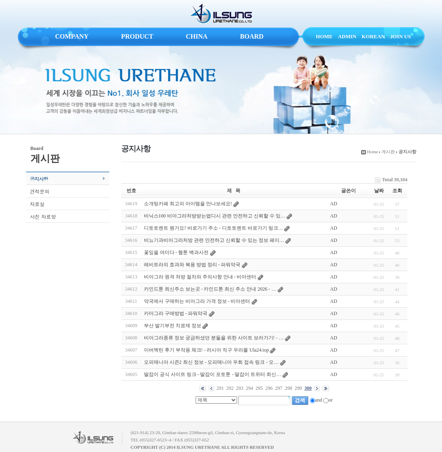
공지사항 (39, 178)
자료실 (37, 203)
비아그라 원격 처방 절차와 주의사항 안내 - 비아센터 (200, 277)
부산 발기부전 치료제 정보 (172, 325)
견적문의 (40, 191)
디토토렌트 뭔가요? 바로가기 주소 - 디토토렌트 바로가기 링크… (213, 228)
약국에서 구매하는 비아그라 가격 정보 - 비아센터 (197, 301)
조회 (397, 190)
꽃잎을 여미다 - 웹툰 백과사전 (176, 252)
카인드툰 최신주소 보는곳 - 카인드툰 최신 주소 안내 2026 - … (210, 289)
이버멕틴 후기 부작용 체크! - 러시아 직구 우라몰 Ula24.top (206, 350)
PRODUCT (137, 36)
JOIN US (400, 36)
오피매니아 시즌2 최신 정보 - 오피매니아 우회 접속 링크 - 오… (211, 362)
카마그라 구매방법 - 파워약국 (176, 313)
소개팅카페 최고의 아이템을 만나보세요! (188, 203)
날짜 (379, 190)
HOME (324, 36)
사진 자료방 (43, 216)
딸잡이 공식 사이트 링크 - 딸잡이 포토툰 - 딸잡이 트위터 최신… (212, 374)
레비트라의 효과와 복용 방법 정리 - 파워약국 (192, 264)
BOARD (251, 36)
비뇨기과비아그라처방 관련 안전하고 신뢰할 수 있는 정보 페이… (214, 240)
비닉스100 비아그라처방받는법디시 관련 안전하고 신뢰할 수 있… (214, 216)
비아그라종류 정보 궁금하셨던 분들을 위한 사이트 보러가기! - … (214, 338)
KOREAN (373, 36)
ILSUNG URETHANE (221, 14)
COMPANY (72, 36)
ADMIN (347, 36)
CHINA (196, 36)
